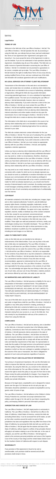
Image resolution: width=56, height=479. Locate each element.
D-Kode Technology (22, 465)
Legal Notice (32, 465)
